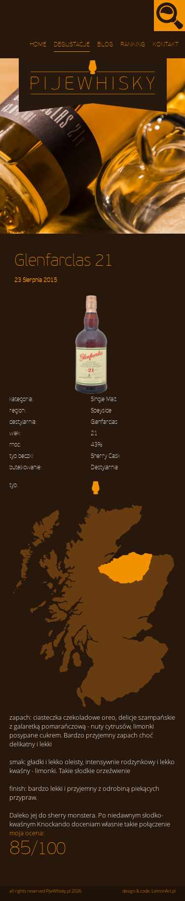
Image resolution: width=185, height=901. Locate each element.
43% (96, 445)
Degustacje (72, 44)
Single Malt (103, 399)
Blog (105, 44)
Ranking (132, 44)
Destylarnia (104, 467)
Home (38, 44)
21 (94, 433)
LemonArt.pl (163, 891)
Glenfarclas (104, 422)
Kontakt (165, 44)
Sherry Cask (105, 456)
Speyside (101, 411)
